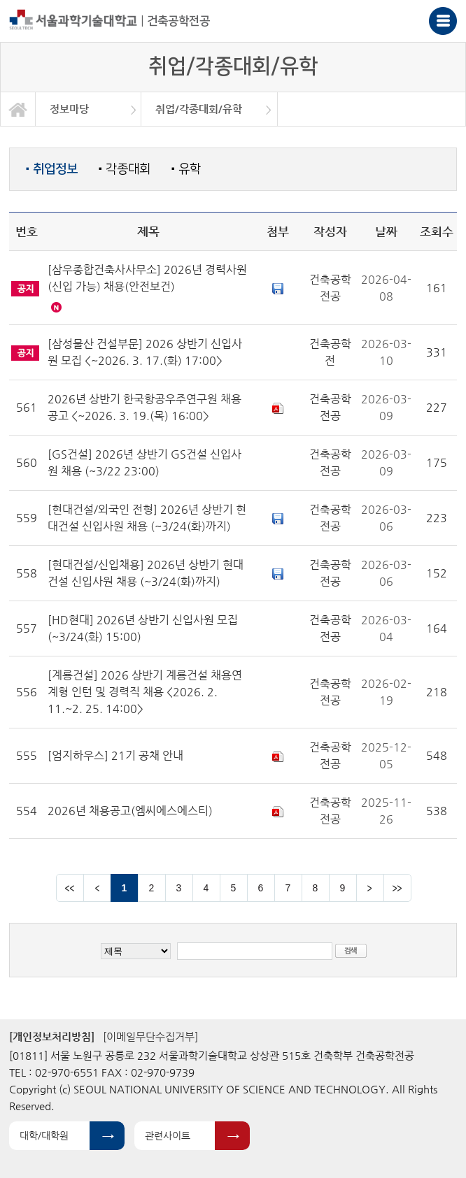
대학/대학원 (44, 1135)
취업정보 (52, 169)
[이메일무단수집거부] (150, 1036)
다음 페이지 (370, 888)
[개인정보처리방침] (51, 1036)
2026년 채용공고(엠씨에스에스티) (130, 810)
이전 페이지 (97, 888)
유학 (186, 168)
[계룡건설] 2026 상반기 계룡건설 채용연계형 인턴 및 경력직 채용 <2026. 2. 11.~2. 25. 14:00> (145, 691)
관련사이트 (167, 1135)
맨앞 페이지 (70, 888)
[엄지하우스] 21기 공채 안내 (115, 755)
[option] (88, 109)
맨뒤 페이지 (397, 888)
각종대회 (124, 168)
